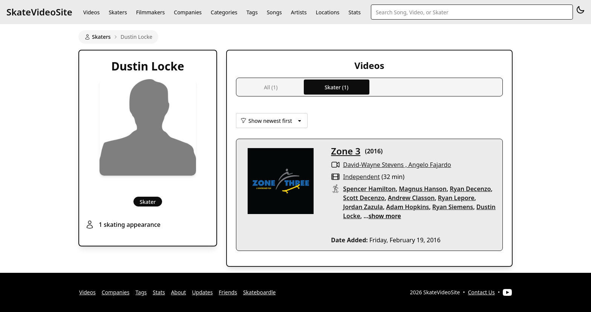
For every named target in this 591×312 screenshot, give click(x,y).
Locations (328, 12)
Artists (299, 12)
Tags (252, 12)
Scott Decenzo (363, 198)
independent (361, 177)
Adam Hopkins (407, 207)
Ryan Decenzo (470, 189)
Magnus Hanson (422, 189)
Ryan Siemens (452, 207)
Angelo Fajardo (430, 165)
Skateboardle (259, 292)
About (178, 292)
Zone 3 (345, 151)
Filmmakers (150, 12)
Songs (274, 12)
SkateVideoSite (39, 12)
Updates (202, 292)
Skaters (118, 12)
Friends (228, 292)
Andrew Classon (411, 198)
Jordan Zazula (363, 207)
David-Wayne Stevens (373, 165)
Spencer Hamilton (369, 189)
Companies (188, 12)
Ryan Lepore (456, 198)
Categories (224, 12)
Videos (91, 12)
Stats (355, 12)
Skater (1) (336, 87)
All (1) (270, 87)
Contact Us (481, 292)
